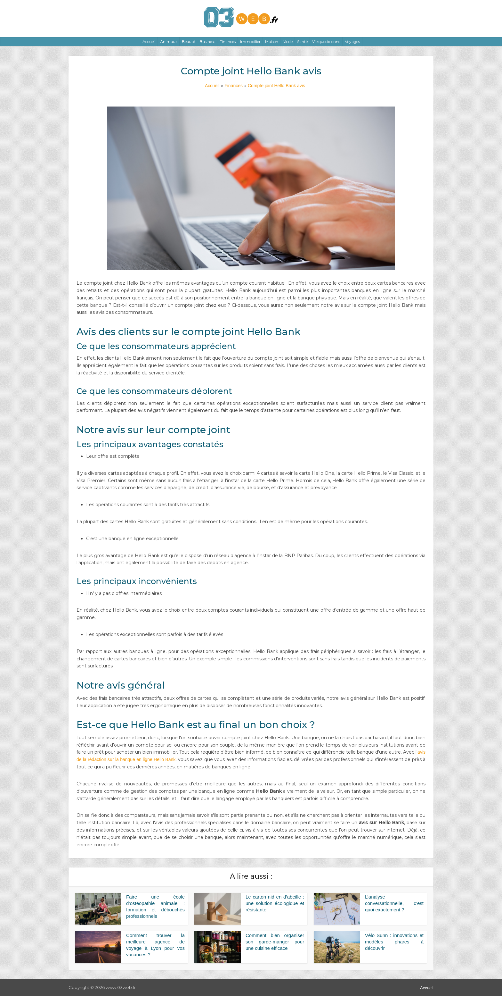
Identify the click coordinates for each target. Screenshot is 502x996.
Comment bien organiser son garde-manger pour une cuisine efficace (275, 942)
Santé (302, 41)
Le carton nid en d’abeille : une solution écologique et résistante (275, 903)
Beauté (188, 41)
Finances (228, 41)
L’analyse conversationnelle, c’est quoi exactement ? (394, 903)
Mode (288, 41)
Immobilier (250, 41)
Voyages (352, 41)
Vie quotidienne (326, 41)
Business (207, 41)
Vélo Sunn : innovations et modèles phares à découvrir (394, 942)
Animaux (168, 41)
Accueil (149, 41)
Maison (271, 41)
